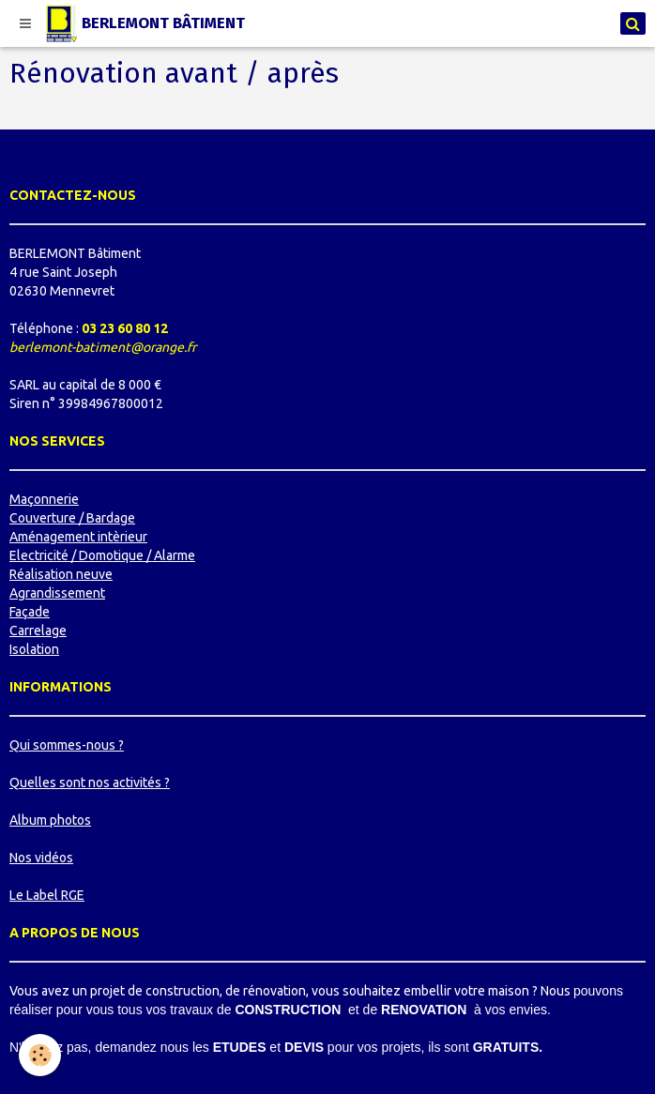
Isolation (34, 649)
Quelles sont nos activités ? (89, 782)
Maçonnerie (44, 499)
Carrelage (38, 630)
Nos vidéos (41, 857)
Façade (29, 611)
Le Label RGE (46, 895)
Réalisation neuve (61, 574)
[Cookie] (40, 1055)
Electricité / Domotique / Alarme (102, 555)
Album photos (50, 820)
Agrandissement (57, 592)
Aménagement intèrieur (78, 536)
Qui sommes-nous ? (66, 744)
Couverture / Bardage (72, 517)
